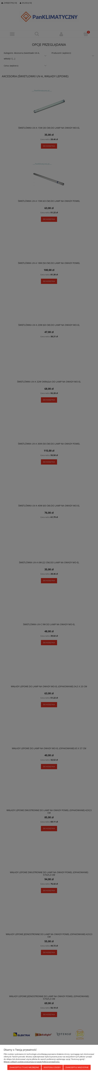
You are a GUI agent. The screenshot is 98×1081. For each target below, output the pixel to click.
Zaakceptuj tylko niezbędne (24, 1067)
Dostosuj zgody (52, 1067)
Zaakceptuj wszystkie (77, 1067)
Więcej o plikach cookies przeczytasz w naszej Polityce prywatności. (32, 1061)
